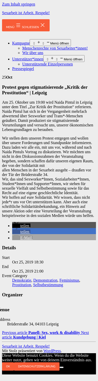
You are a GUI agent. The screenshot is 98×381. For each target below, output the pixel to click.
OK (8, 366)
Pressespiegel (23, 68)
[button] (21, 225)
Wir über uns (32, 53)
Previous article (41, 332)
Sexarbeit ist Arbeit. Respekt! (26, 13)
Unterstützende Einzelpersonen (47, 64)
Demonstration (45, 280)
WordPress (52, 351)
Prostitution (21, 285)
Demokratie (21, 280)
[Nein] (62, 367)
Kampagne (21, 43)
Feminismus (69, 280)
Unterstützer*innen (27, 59)
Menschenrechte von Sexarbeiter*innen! (55, 48)
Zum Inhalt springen (18, 4)
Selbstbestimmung (48, 285)
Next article (45, 334)
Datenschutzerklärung (36, 366)
